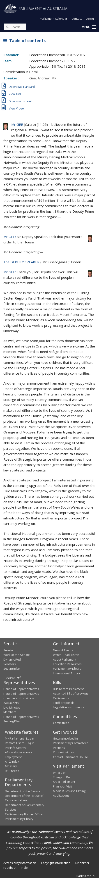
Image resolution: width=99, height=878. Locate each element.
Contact (76, 19)
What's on (60, 773)
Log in (90, 19)
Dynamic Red (12, 659)
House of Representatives (21, 689)
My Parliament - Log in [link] (19, 738)
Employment (13, 757)
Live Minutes (11, 707)
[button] (89, 27)
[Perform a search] (7, 26)
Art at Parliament (64, 782)
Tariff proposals (63, 703)
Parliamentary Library (67, 668)
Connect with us (64, 752)
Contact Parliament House (70, 757)
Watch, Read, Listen (66, 655)
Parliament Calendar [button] (53, 19)
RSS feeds (12, 771)
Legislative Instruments (68, 707)
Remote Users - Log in (20, 743)
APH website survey (18, 752)
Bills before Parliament (68, 689)
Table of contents (24, 40)
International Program (67, 673)
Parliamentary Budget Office (24, 814)
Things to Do (61, 777)
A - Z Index (12, 761)
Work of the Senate (16, 655)
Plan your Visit (62, 786)
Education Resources (67, 664)
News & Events (63, 650)
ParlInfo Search (15, 748)
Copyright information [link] (55, 863)
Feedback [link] (9, 868)
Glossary (11, 766)
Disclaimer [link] (82, 863)
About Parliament (64, 659)
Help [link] (24, 868)
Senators (9, 664)
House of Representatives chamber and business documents (21, 698)
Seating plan (11, 668)
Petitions (59, 748)
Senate (8, 650)
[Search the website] (15, 27)
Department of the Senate (22, 791)
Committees (61, 723)
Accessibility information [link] (19, 863)
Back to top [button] (86, 876)
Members (9, 712)
